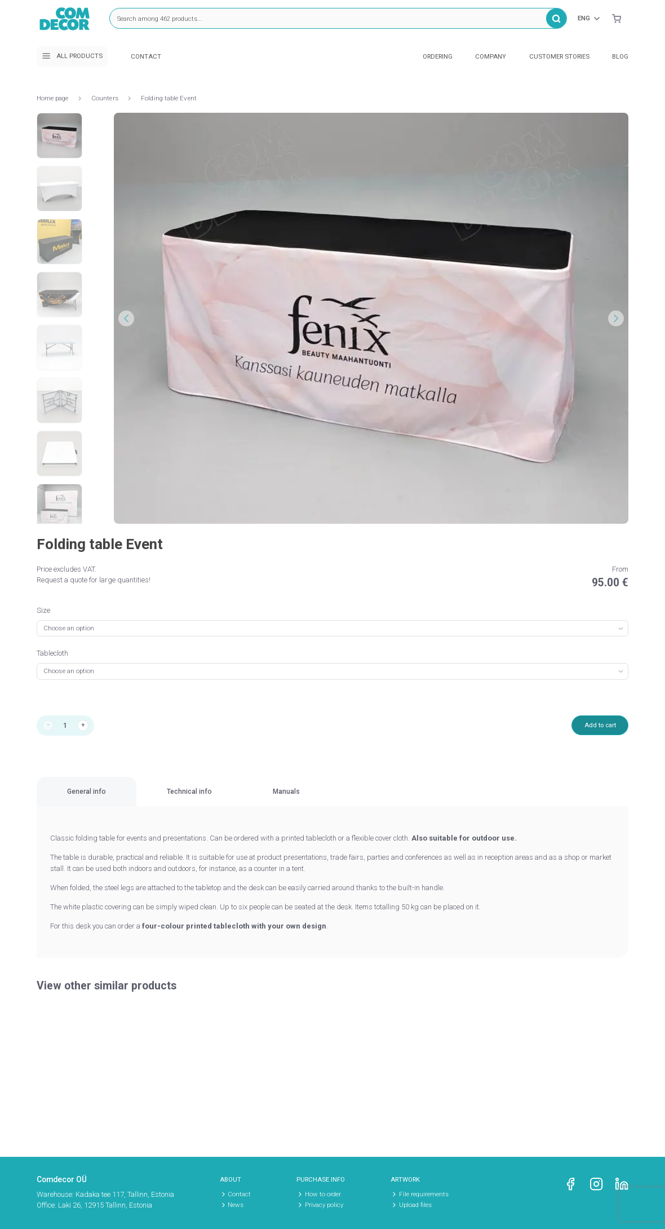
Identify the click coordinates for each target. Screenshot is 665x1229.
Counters (104, 98)
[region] (332, 799)
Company (490, 56)
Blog (620, 56)
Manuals (406, 798)
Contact (146, 56)
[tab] (110, 799)
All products (72, 55)
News (235, 1205)
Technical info (261, 798)
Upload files (415, 1205)
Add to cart (596, 726)
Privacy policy (324, 1205)
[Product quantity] (67, 726)
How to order (323, 1194)
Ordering (438, 56)
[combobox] (332, 628)
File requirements (424, 1194)
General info (110, 798)
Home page (53, 98)
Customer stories (559, 56)
